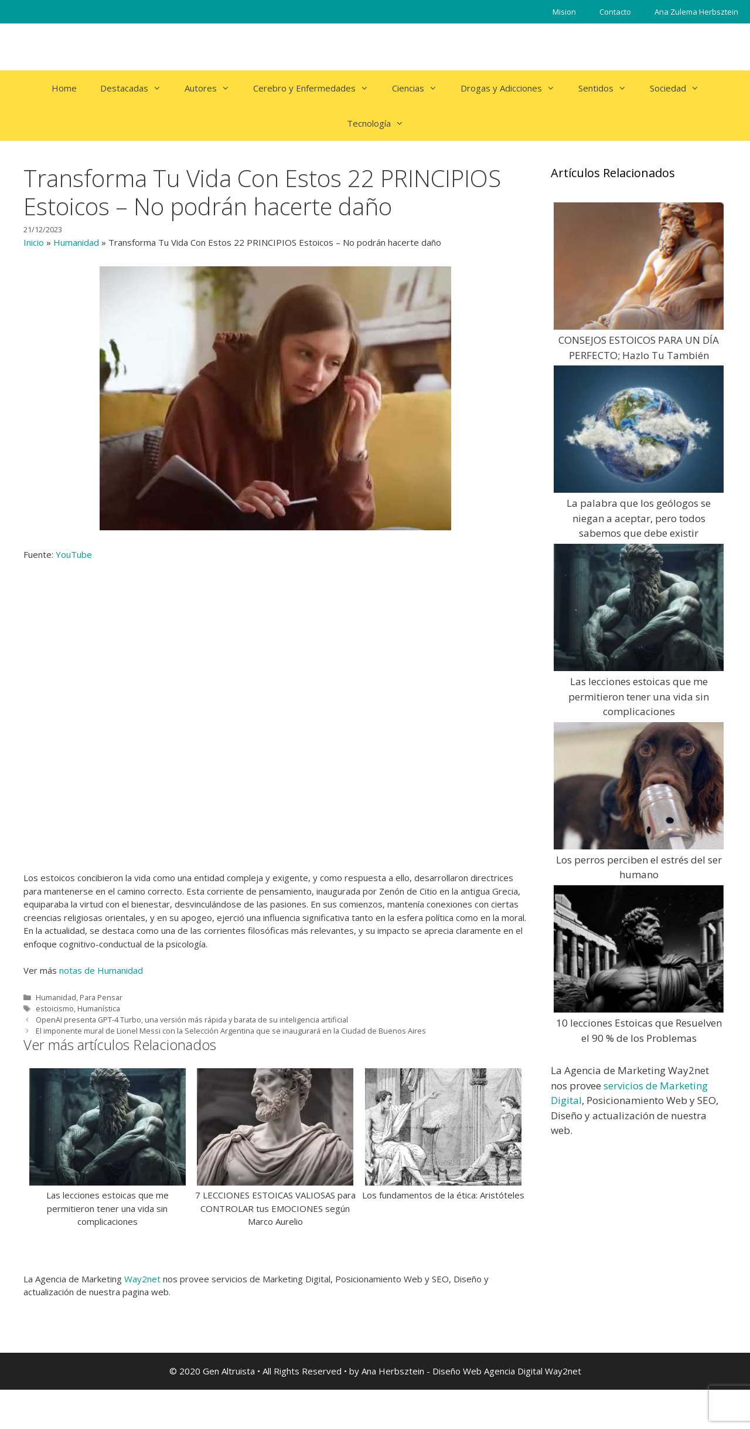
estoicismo (55, 1008)
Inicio (33, 242)
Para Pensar (101, 997)
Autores (213, 88)
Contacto (615, 11)
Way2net (142, 1279)
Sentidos (608, 88)
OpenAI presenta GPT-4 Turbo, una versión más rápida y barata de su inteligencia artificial (192, 1019)
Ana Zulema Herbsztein (696, 11)
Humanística (98, 1008)
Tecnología (381, 123)
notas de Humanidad (101, 970)
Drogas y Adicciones (514, 88)
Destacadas (136, 88)
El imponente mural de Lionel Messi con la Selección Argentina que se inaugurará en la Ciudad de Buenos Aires (231, 1030)
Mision (564, 11)
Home (64, 88)
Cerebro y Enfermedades (316, 88)
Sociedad (680, 88)
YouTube (74, 554)
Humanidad (76, 242)
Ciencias (420, 88)
